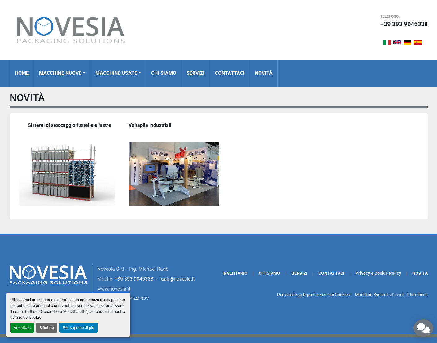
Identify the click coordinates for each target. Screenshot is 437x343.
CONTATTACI (230, 73)
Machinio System (371, 294)
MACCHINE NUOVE (60, 73)
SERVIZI (195, 73)
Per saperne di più (78, 327)
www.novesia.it (113, 289)
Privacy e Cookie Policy (378, 273)
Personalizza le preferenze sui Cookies (313, 294)
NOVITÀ (264, 73)
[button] (62, 73)
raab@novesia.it (177, 279)
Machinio (419, 294)
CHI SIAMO (163, 73)
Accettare (22, 327)
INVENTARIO (234, 273)
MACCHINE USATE (116, 73)
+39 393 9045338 (404, 24)
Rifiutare (46, 327)
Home (22, 73)
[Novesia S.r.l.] (48, 274)
